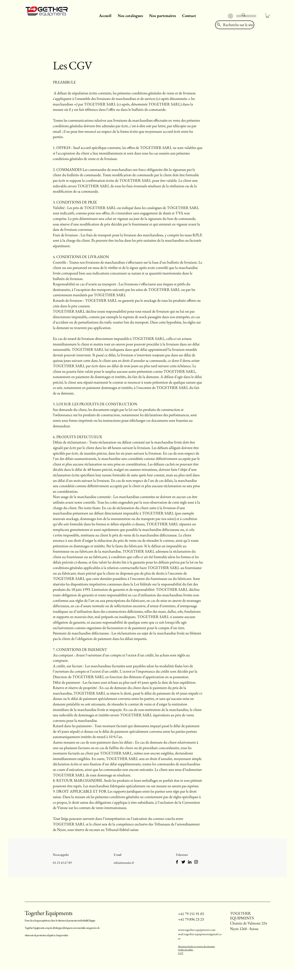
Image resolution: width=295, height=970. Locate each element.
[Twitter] (183, 861)
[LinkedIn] (189, 861)
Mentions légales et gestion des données (196, 946)
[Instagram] (196, 861)
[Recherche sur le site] (234, 25)
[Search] (243, 15)
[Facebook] (177, 861)
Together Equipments (48, 913)
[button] (130, 16)
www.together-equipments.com (197, 930)
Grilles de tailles (185, 949)
